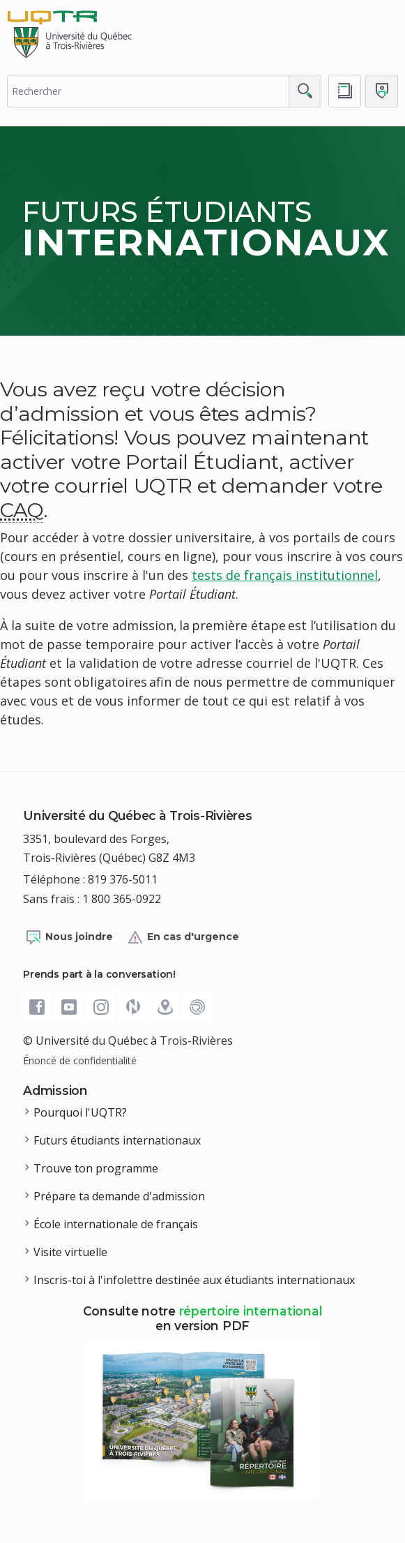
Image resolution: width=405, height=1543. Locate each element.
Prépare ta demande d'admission (119, 1196)
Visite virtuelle (70, 1252)
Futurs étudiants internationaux (117, 1140)
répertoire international (251, 1311)
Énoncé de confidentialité (80, 1060)
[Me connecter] (381, 91)
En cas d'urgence (183, 937)
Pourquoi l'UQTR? (80, 1112)
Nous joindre (69, 937)
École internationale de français (115, 1224)
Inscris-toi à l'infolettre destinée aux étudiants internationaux (194, 1280)
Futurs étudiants (206, 228)
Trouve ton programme (95, 1168)
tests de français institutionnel (285, 575)
